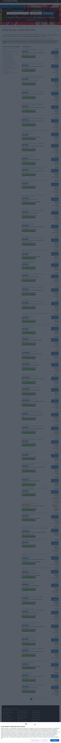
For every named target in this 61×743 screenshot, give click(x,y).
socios (10, 728)
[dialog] (30, 732)
